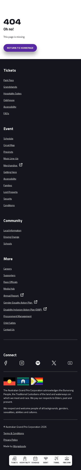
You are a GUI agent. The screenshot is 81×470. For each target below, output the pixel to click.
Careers (7, 268)
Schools (7, 243)
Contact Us (9, 329)
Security (7, 198)
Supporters (9, 275)
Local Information (12, 230)
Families (7, 185)
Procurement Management (17, 316)
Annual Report (11, 295)
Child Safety (9, 323)
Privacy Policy (10, 440)
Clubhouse (9, 100)
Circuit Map (9, 145)
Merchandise (10, 165)
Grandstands (10, 87)
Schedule (8, 138)
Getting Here (10, 172)
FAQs (6, 113)
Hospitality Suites (12, 93)
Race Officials (10, 282)
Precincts (8, 152)
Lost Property (10, 192)
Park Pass (8, 80)
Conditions (9, 205)
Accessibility (9, 107)
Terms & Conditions (13, 433)
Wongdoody (19, 446)
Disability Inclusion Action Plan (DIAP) (22, 309)
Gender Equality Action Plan (18, 302)
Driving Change (11, 237)
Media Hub (9, 288)
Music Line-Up (10, 158)
